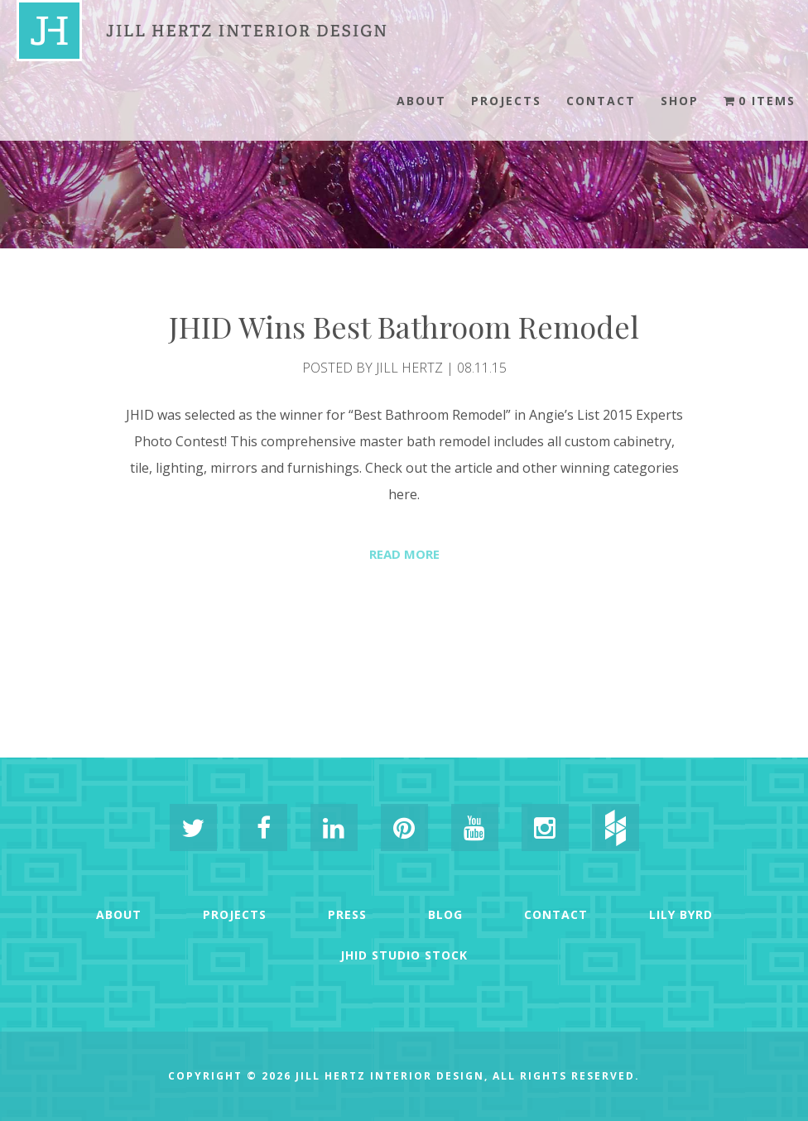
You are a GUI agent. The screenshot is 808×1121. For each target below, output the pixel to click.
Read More (404, 554)
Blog (445, 914)
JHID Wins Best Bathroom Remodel (404, 326)
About (421, 100)
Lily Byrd (681, 914)
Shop (680, 100)
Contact (601, 100)
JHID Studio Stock (404, 955)
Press (347, 914)
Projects (506, 100)
